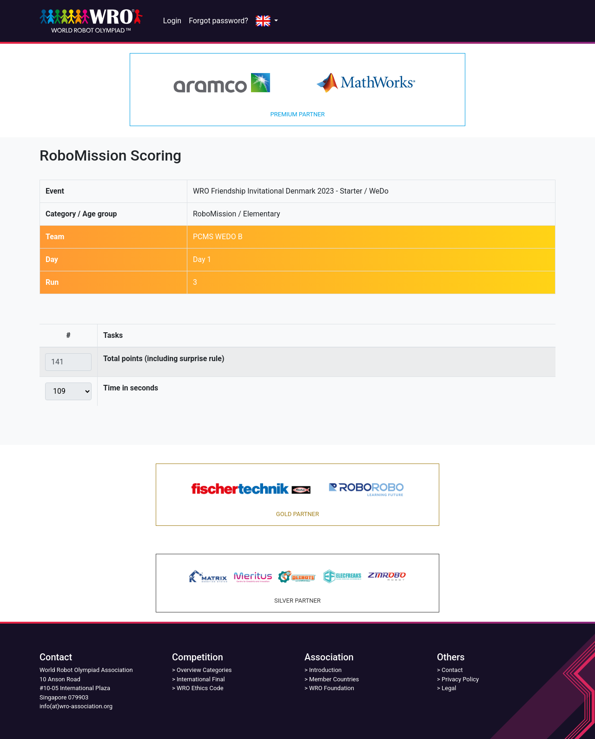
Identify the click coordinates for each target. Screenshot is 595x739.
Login (172, 20)
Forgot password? (218, 20)
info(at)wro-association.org (76, 706)
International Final (201, 679)
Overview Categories (204, 669)
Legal (449, 688)
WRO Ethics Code (200, 688)
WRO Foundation (331, 688)
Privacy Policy (460, 679)
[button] (267, 21)
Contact (452, 669)
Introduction (325, 669)
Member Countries (334, 679)
